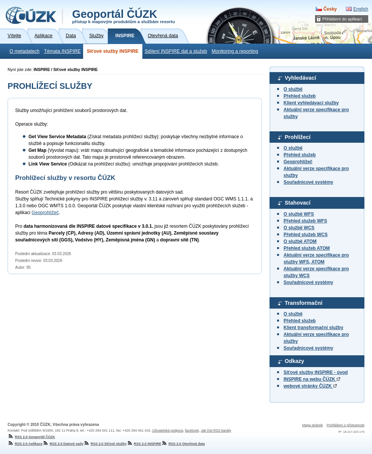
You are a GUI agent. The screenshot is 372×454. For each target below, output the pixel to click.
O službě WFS (299, 214)
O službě (293, 89)
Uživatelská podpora (167, 430)
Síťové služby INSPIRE (113, 51)
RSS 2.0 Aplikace (25, 444)
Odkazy (294, 361)
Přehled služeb (300, 96)
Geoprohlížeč (298, 161)
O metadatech (24, 51)
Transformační (303, 303)
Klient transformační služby (313, 327)
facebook (192, 430)
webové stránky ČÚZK (310, 386)
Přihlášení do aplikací (342, 19)
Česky (330, 9)
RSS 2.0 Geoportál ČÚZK (31, 437)
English (360, 9)
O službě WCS (299, 227)
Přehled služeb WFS (305, 221)
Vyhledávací (300, 78)
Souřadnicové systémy (308, 182)
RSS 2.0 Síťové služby (105, 444)
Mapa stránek (312, 425)
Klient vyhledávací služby (311, 103)
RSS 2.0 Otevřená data (183, 444)
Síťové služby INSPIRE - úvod (316, 372)
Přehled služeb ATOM (307, 248)
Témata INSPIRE (62, 51)
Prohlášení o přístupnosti (345, 425)
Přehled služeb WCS (306, 234)
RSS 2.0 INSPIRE (144, 444)
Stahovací (298, 203)
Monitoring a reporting (234, 51)
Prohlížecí (298, 137)
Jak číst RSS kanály (216, 430)
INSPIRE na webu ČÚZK (312, 379)
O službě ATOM (300, 241)
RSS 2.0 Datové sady (63, 444)
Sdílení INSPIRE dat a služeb (176, 51)
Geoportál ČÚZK (123, 16)
